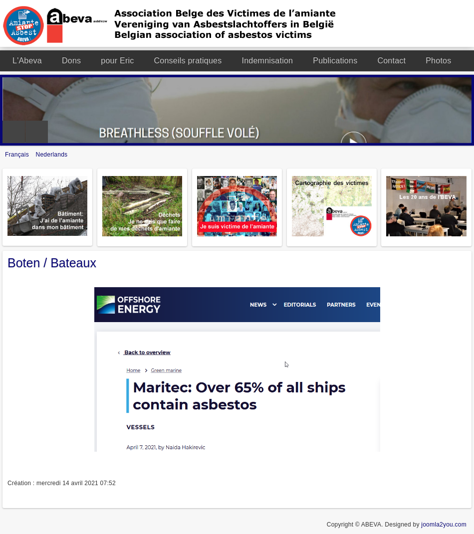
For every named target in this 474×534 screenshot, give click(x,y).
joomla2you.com (444, 524)
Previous (13, 132)
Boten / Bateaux (51, 263)
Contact (391, 60)
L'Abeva (27, 60)
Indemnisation (267, 60)
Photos (438, 60)
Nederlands (52, 154)
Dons (71, 60)
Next (36, 132)
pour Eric (117, 60)
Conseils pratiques (188, 60)
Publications (335, 60)
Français (18, 154)
